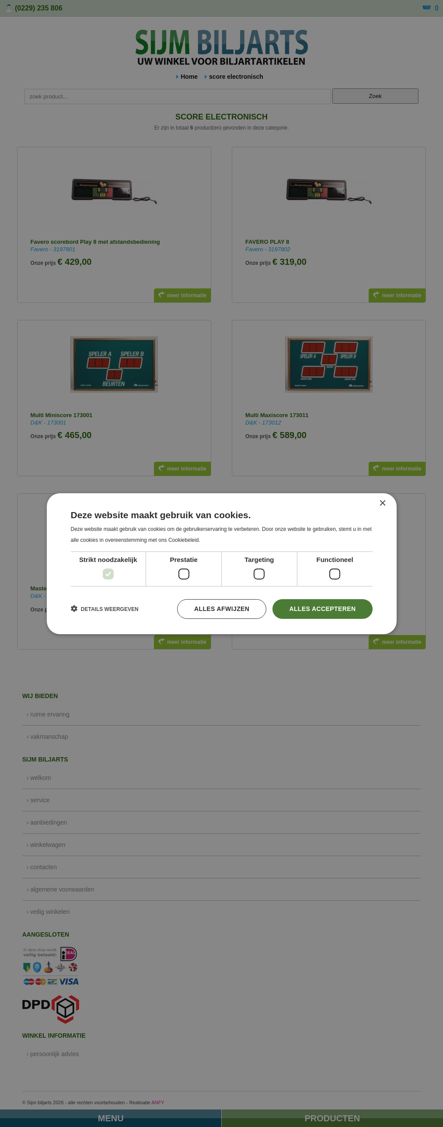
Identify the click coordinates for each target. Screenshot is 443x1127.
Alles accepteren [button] (322, 608)
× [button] (382, 503)
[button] (105, 608)
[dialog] (221, 563)
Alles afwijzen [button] (221, 608)
